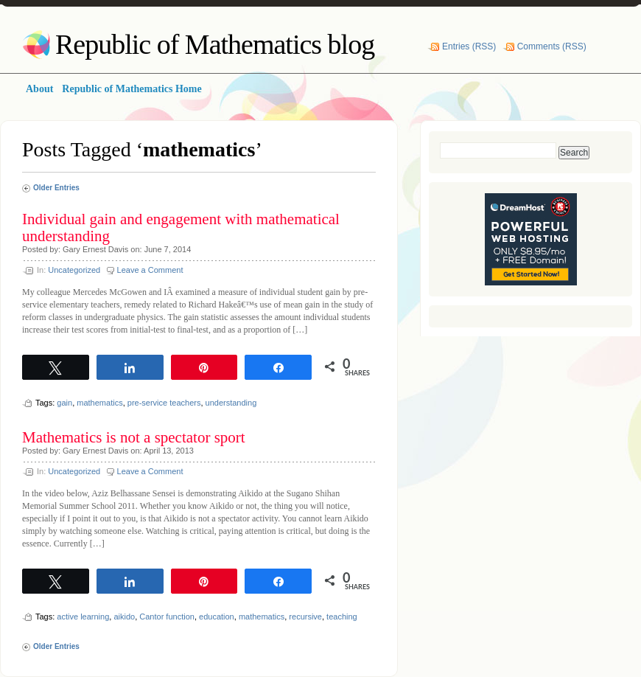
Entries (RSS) (469, 46)
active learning (83, 616)
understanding (231, 402)
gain (64, 402)
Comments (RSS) (551, 46)
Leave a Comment (150, 269)
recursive (305, 616)
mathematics (99, 402)
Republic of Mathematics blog (214, 44)
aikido (124, 616)
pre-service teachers (164, 402)
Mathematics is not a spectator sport (133, 437)
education (216, 616)
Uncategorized (74, 269)
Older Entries (56, 188)
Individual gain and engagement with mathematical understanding (181, 227)
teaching (341, 616)
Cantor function (167, 616)
